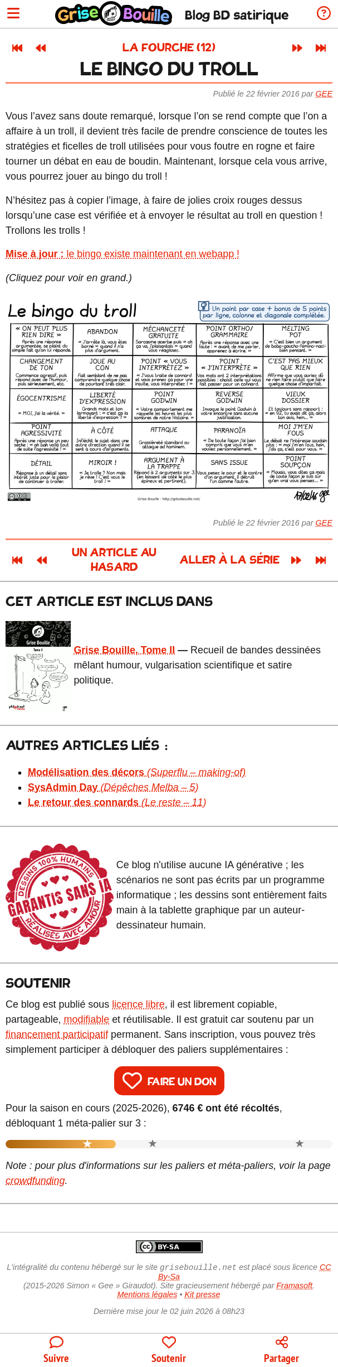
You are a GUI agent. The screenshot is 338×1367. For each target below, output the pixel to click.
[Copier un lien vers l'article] (282, 1350)
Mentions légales (147, 1295)
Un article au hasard (113, 560)
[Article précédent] (41, 48)
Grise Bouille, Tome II (124, 650)
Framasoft (294, 1286)
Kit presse (203, 1295)
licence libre (138, 1004)
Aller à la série (230, 560)
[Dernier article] (321, 48)
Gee (324, 93)
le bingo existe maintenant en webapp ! (122, 253)
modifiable (87, 1019)
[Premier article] (17, 48)
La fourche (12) (169, 48)
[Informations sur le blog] (324, 14)
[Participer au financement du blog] (168, 1350)
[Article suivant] (297, 48)
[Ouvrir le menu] (13, 14)
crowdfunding (35, 1180)
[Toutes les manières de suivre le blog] (56, 1350)
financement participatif (57, 1034)
